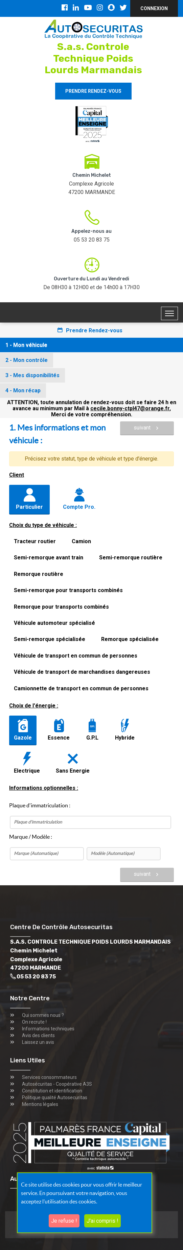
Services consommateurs (49, 1077)
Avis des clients (38, 1035)
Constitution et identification (52, 1090)
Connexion (154, 8)
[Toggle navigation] (169, 313)
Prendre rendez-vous (93, 91)
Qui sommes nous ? (43, 1015)
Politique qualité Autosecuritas (54, 1097)
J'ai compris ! (102, 1221)
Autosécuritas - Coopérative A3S (57, 1084)
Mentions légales (40, 1104)
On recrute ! (34, 1022)
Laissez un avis (38, 1042)
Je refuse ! (64, 1221)
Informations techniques (48, 1028)
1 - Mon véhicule (26, 345)
